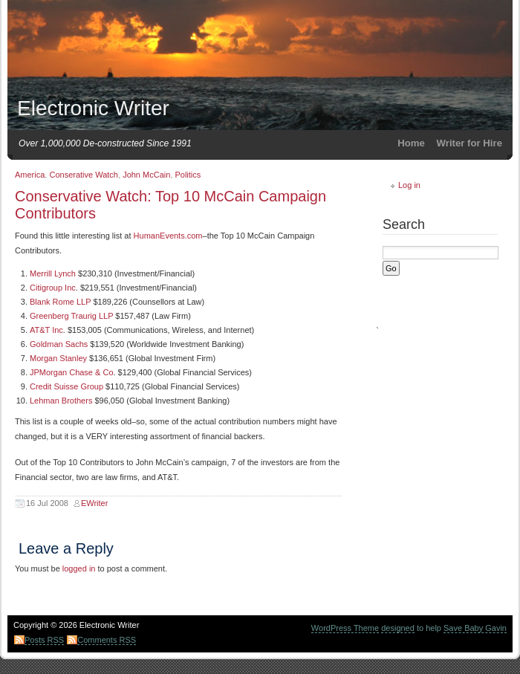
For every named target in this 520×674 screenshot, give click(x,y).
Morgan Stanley (58, 358)
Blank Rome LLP (60, 301)
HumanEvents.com (168, 235)
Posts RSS (44, 639)
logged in (79, 568)
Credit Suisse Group (66, 386)
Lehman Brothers (61, 400)
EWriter (94, 503)
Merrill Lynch (53, 273)
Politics (188, 174)
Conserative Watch (83, 174)
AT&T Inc (46, 329)
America (30, 174)
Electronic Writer (93, 108)
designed (398, 627)
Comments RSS (106, 639)
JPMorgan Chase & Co (72, 372)
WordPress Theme (345, 627)
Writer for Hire (469, 143)
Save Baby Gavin (475, 627)
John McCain (146, 174)
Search (404, 224)
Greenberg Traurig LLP (71, 315)
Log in (409, 185)
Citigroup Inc (53, 287)
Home (411, 143)
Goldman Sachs (59, 344)
